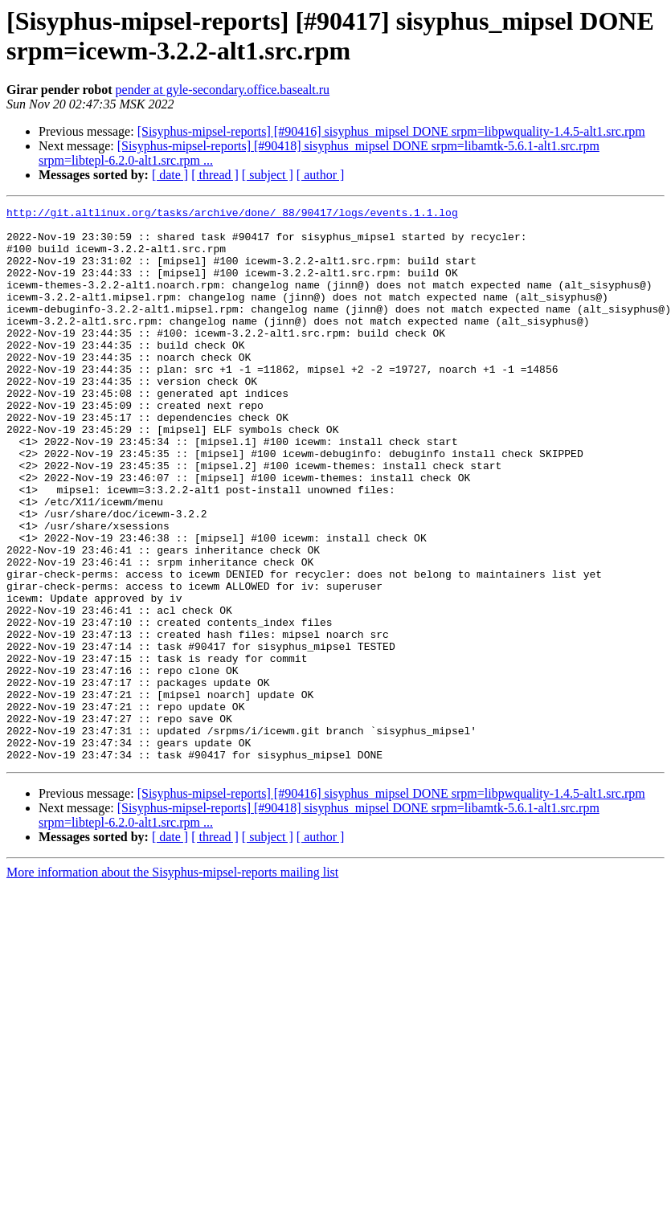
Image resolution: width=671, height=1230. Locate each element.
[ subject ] (267, 175)
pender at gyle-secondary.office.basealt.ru (223, 89)
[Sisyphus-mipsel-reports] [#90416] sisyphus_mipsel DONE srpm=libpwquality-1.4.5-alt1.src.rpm (391, 131)
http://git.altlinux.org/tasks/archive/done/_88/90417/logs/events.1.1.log (232, 214)
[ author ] (321, 175)
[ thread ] (215, 175)
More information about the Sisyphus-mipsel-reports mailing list (172, 983)
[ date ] (170, 175)
